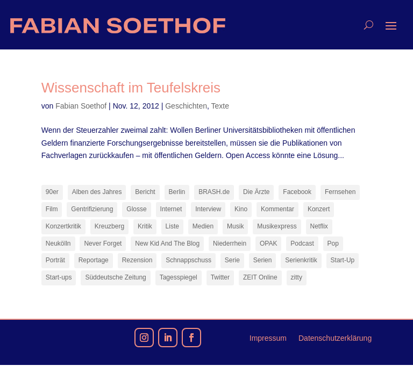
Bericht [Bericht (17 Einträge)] (145, 192)
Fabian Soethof (80, 106)
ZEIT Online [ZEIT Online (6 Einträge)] (260, 277)
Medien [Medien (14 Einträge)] (203, 226)
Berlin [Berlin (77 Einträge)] (177, 192)
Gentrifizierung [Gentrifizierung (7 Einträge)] (92, 209)
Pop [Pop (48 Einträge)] (333, 243)
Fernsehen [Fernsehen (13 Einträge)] (340, 192)
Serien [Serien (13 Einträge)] (262, 260)
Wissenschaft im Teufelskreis (130, 88)
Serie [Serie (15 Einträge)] (232, 260)
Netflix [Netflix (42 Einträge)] (319, 226)
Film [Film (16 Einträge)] (52, 209)
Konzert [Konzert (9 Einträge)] (319, 209)
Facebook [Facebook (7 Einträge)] (297, 192)
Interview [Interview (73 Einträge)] (208, 209)
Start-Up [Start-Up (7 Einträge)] (343, 260)
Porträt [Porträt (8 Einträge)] (55, 260)
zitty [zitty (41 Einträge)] (296, 277)
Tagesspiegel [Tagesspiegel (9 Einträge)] (178, 277)
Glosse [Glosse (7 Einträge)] (136, 209)
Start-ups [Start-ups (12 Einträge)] (59, 277)
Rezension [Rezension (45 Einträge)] (137, 260)
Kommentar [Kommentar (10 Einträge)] (277, 209)
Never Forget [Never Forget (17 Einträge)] (103, 243)
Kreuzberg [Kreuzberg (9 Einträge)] (109, 226)
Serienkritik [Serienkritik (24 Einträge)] (301, 260)
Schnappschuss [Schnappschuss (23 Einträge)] (188, 260)
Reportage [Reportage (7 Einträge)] (94, 260)
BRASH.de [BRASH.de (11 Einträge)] (214, 192)
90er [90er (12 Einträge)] (52, 192)
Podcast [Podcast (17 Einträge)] (302, 243)
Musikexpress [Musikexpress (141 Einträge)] (276, 226)
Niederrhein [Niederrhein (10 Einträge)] (229, 243)
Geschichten (186, 106)
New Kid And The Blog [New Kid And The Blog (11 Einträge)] (167, 243)
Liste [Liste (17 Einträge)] (172, 226)
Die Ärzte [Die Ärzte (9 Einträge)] (256, 192)
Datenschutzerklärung (335, 338)
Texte (220, 106)
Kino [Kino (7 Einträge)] (240, 209)
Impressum (268, 338)
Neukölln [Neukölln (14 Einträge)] (58, 243)
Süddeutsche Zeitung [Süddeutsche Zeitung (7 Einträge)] (115, 277)
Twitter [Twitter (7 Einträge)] (220, 277)
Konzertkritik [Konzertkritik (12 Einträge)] (63, 226)
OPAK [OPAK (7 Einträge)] (268, 243)
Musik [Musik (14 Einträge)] (235, 226)
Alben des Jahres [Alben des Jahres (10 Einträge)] (97, 192)
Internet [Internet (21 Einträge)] (171, 209)
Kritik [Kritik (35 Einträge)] (145, 226)
